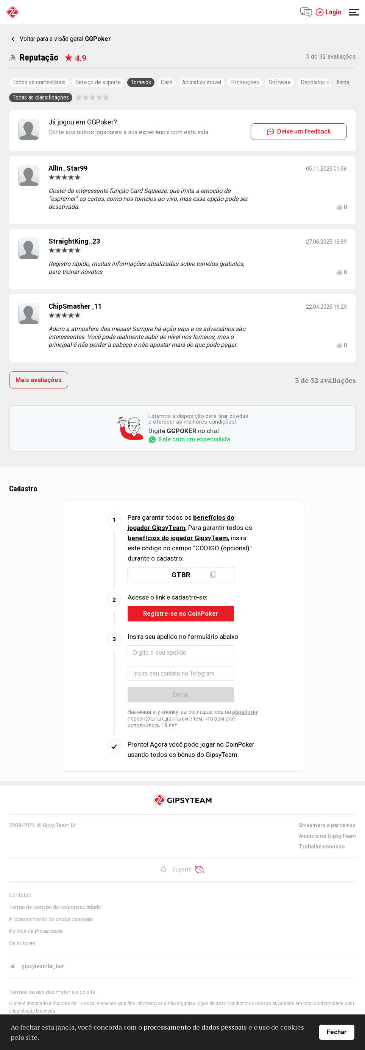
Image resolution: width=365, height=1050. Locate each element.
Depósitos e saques (324, 82)
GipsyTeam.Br (59, 825)
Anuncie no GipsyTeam (327, 836)
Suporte (176, 870)
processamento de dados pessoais (195, 1026)
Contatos (20, 895)
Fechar (337, 1032)
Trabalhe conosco (322, 846)
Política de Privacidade (36, 931)
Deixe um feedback (299, 131)
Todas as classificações (40, 97)
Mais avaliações (39, 380)
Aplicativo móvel (201, 82)
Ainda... (344, 82)
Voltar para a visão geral (65, 38)
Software (280, 82)
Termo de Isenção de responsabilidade (55, 907)
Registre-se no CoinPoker (180, 613)
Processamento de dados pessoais (51, 919)
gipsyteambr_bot (36, 966)
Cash (166, 82)
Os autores (22, 943)
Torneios (141, 82)
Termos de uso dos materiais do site (52, 992)
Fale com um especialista (189, 439)
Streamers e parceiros (327, 825)
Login (328, 12)
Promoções (245, 82)
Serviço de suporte (98, 82)
